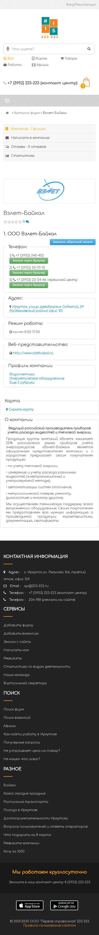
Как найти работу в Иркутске (30, 734)
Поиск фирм (13, 709)
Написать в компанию (28, 138)
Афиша (40, 65)
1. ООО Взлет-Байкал (30, 234)
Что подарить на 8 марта (27, 835)
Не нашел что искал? (21, 759)
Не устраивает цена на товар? (31, 751)
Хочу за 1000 (14, 851)
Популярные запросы (21, 742)
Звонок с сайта (17, 642)
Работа (12, 65)
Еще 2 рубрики (21, 382)
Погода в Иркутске (20, 810)
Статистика (20, 155)
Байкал (9, 785)
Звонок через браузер (28, 260)
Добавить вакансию (21, 633)
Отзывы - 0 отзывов (26, 146)
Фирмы (39, 58)
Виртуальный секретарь (25, 683)
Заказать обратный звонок (73, 242)
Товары (69, 58)
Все (8, 58)
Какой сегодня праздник (24, 793)
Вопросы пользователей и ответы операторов (45, 826)
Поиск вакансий (17, 717)
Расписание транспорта (25, 802)
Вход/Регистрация (81, 4)
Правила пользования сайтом (49, 925)
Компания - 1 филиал (26, 129)
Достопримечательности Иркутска (35, 818)
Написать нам (16, 650)
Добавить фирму (18, 625)
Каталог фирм (27, 113)
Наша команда (16, 675)
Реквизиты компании (21, 843)
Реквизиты (12, 658)
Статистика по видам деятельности (36, 666)
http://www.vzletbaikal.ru (33, 353)
